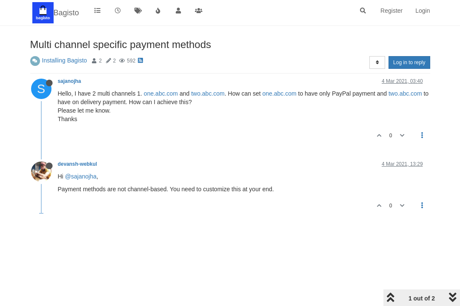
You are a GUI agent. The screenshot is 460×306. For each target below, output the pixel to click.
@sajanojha (81, 176)
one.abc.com (161, 93)
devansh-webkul (77, 164)
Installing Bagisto (64, 60)
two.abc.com (208, 93)
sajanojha (69, 81)
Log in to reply (409, 62)
